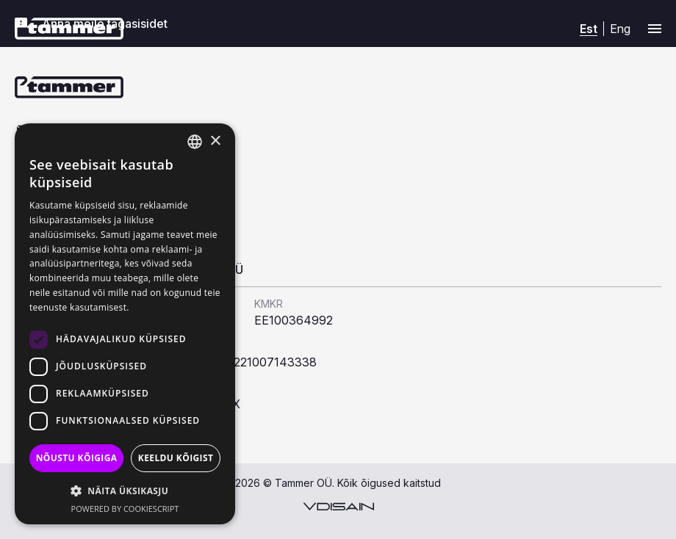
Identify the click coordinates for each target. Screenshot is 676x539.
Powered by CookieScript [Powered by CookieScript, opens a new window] (125, 508)
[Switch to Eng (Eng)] (620, 28)
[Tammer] (69, 29)
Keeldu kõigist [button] (176, 458)
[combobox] (194, 141)
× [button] (214, 141)
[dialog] (125, 323)
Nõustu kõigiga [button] (77, 458)
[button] (124, 490)
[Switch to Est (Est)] (588, 29)
